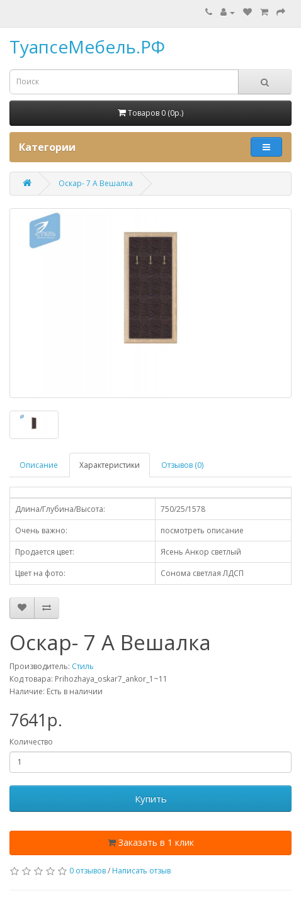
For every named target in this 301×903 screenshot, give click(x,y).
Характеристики (109, 465)
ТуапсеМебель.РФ (87, 46)
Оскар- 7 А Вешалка (96, 183)
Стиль (83, 666)
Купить (151, 798)
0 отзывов (87, 870)
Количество (31, 741)
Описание (39, 465)
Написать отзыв (141, 870)
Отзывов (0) (182, 465)
